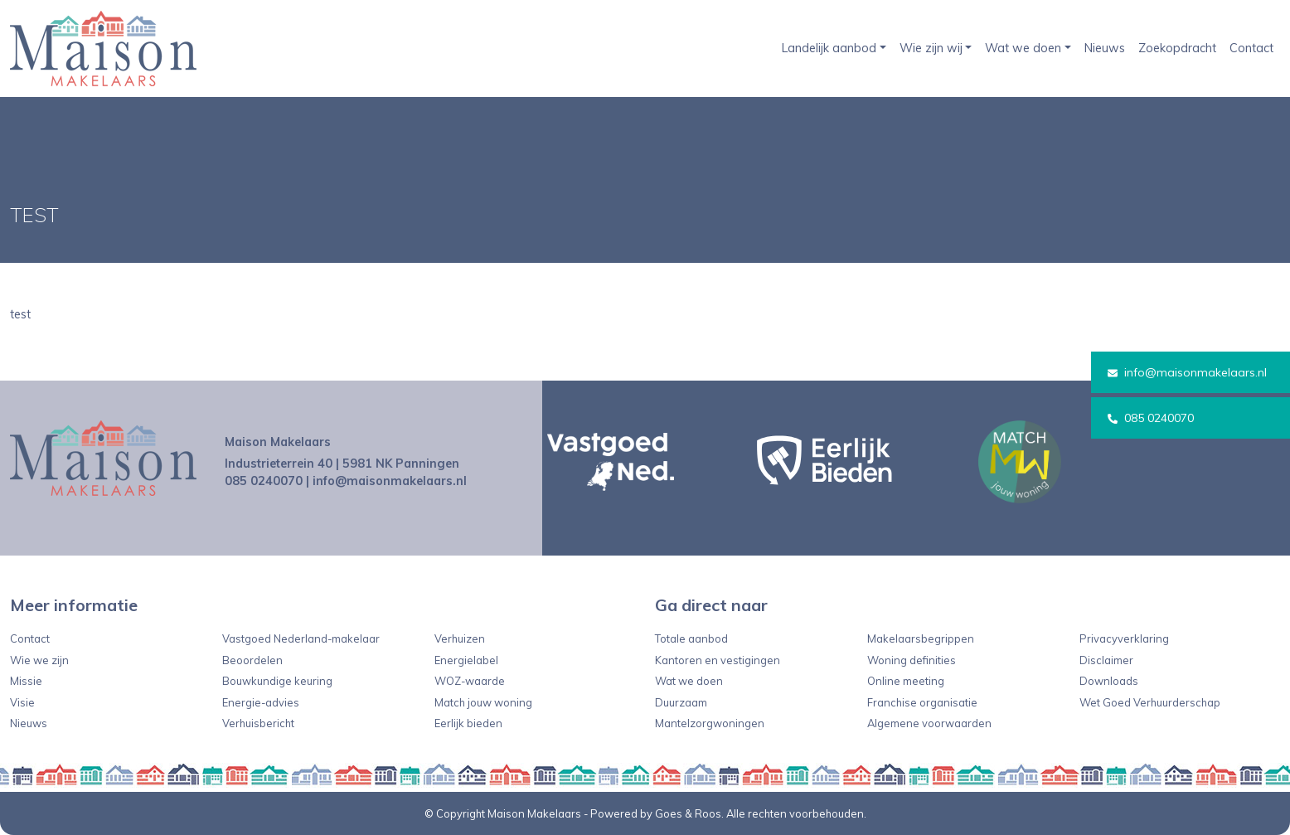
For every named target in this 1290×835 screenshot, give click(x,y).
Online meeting (905, 680)
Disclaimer (1106, 660)
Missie (26, 680)
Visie (22, 702)
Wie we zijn (39, 660)
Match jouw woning (483, 702)
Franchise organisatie (922, 702)
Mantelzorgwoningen (709, 723)
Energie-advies (260, 702)
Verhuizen (459, 638)
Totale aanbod (691, 638)
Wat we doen (1023, 48)
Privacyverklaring (1124, 638)
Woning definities (911, 660)
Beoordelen (252, 660)
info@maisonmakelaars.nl (1187, 372)
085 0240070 (1151, 417)
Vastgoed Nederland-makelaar (301, 638)
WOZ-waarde (469, 680)
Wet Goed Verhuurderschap (1149, 702)
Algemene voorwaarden (929, 723)
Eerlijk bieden (468, 723)
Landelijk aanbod (829, 48)
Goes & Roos (688, 813)
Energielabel (466, 660)
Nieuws (1104, 48)
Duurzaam (681, 702)
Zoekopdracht (1177, 48)
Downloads (1108, 680)
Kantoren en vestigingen (717, 660)
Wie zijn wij (931, 48)
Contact (1251, 48)
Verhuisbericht (258, 723)
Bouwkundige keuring (277, 680)
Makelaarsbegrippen (920, 638)
